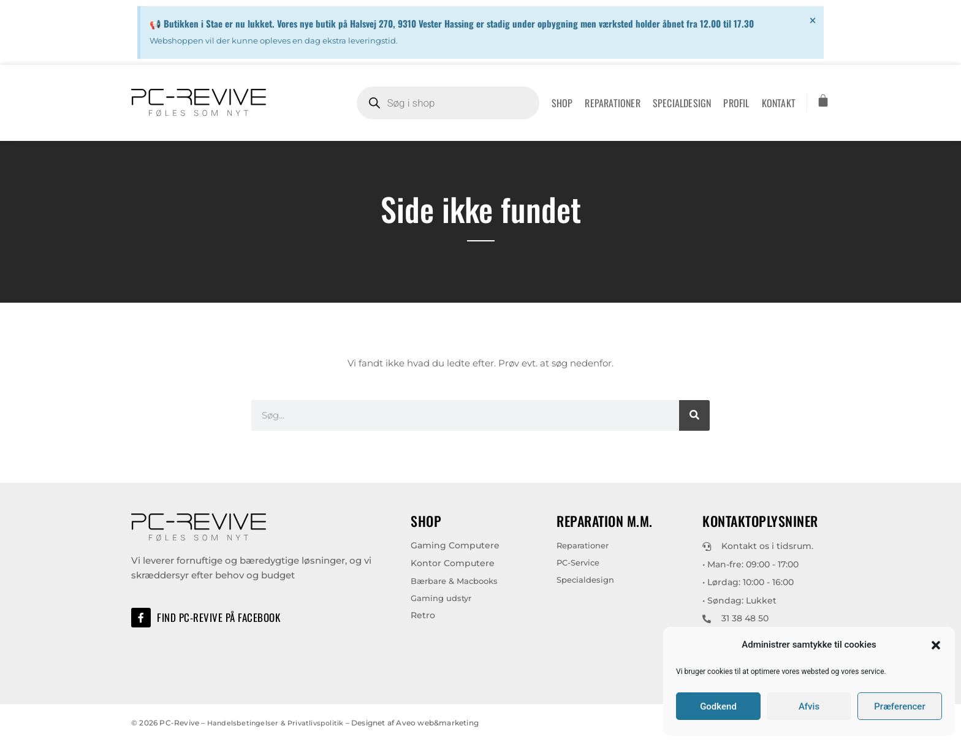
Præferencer (899, 706)
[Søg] (694, 415)
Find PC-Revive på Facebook (221, 617)
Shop (562, 103)
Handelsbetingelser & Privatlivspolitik (277, 722)
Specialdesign (682, 103)
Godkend (718, 706)
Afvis (809, 706)
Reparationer (612, 103)
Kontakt (779, 103)
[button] (936, 645)
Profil (736, 103)
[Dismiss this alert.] (812, 20)
